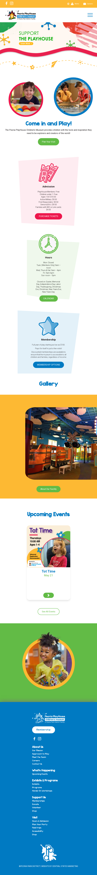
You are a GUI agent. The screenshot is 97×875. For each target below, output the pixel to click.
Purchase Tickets (48, 216)
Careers (88, 3)
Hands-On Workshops (42, 791)
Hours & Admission (40, 821)
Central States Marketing (65, 866)
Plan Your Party (39, 824)
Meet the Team (39, 757)
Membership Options (48, 365)
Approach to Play (40, 754)
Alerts (75, 3)
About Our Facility (48, 489)
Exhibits (35, 784)
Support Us (39, 797)
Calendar (48, 298)
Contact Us (37, 764)
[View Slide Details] (48, 43)
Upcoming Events (40, 774)
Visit (34, 817)
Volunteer (36, 807)
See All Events (48, 611)
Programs (37, 787)
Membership (43, 729)
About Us (37, 747)
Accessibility (37, 831)
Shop (34, 811)
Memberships (38, 801)
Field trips (36, 828)
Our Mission (37, 750)
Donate (35, 804)
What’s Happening (43, 770)
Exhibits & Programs (45, 780)
